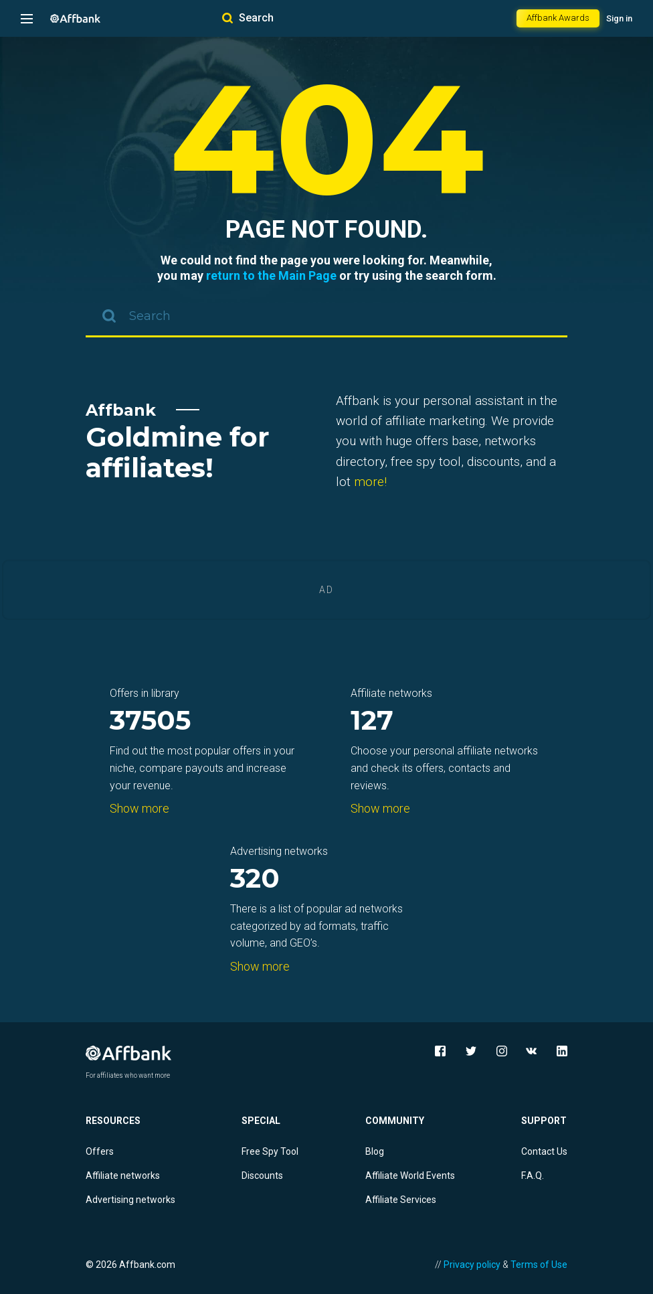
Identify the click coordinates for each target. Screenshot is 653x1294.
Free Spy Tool (270, 1151)
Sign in (619, 18)
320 (255, 879)
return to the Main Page (271, 275)
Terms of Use (538, 1264)
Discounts (262, 1175)
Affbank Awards (558, 18)
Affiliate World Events (410, 1175)
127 (372, 721)
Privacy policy (472, 1264)
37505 (150, 721)
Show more (139, 808)
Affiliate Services (400, 1199)
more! (370, 481)
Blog (374, 1151)
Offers (100, 1151)
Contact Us (544, 1151)
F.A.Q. (532, 1175)
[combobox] (326, 317)
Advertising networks (130, 1199)
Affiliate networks (123, 1175)
